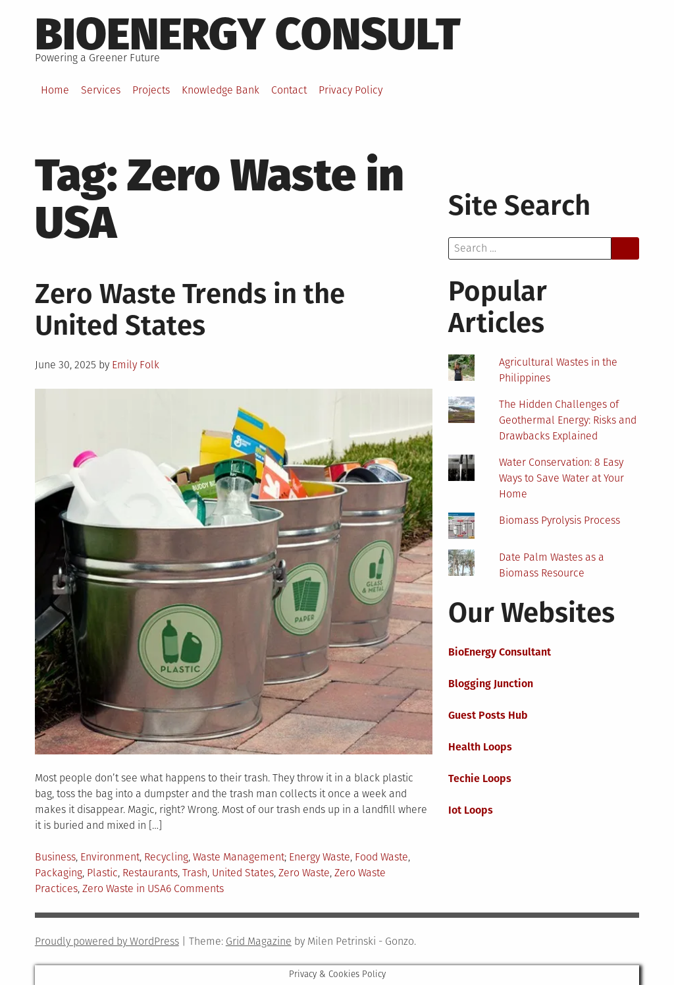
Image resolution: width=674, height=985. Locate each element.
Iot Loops (470, 810)
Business (55, 857)
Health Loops (480, 747)
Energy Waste (319, 857)
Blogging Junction (490, 683)
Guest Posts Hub (488, 715)
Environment (110, 857)
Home (55, 90)
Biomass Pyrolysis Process (559, 520)
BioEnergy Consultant (499, 652)
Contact (289, 90)
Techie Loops (479, 778)
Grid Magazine (259, 941)
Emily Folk (135, 364)
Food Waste (381, 857)
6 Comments (195, 888)
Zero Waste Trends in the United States (190, 309)
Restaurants (150, 872)
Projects (151, 90)
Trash (194, 872)
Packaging (58, 872)
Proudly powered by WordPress (107, 941)
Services (100, 90)
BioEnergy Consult (248, 34)
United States (243, 872)
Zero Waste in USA (124, 888)
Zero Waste (304, 872)
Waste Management (238, 857)
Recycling (166, 857)
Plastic (102, 872)
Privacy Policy (350, 90)
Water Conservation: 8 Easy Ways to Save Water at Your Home (561, 478)
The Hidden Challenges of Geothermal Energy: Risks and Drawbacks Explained (567, 420)
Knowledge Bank (220, 90)
